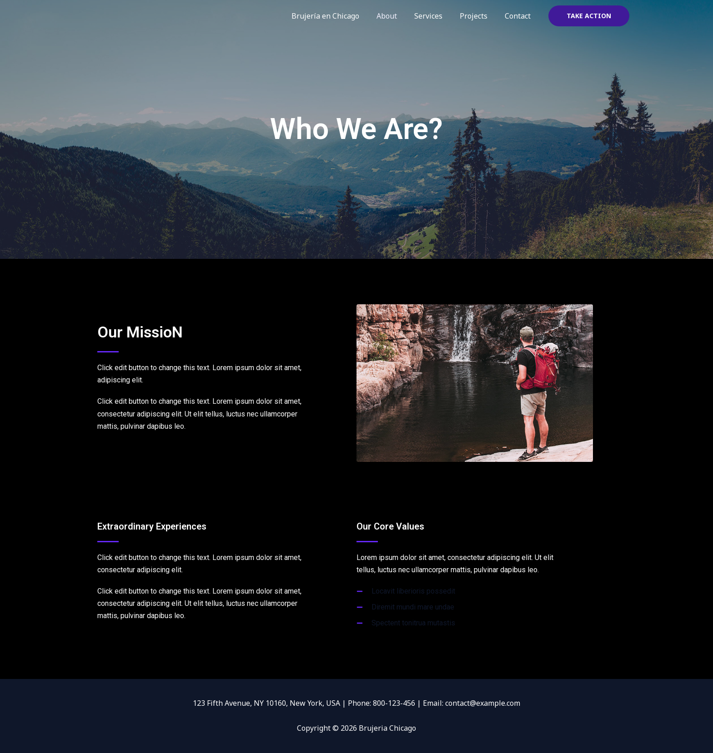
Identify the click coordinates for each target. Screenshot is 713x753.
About (396, 16)
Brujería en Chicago (338, 16)
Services (435, 16)
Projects (478, 16)
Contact (519, 16)
